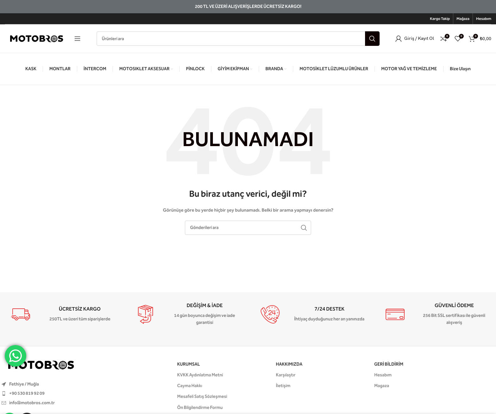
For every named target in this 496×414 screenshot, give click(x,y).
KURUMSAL (188, 364)
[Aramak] (238, 38)
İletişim (283, 385)
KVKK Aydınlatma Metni (200, 375)
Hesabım (383, 375)
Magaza (381, 385)
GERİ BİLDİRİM (388, 364)
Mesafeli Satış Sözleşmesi (202, 396)
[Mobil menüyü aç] (77, 38)
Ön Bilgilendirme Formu (200, 407)
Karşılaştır (285, 375)
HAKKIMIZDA (289, 364)
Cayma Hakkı (189, 385)
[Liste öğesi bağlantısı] (66, 393)
